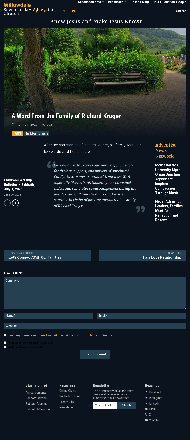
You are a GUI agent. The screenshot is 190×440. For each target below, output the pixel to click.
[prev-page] (7, 204)
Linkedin (154, 405)
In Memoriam (37, 135)
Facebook (155, 394)
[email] (105, 407)
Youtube (154, 422)
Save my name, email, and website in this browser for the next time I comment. (67, 337)
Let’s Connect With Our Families (35, 259)
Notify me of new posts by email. (25, 349)
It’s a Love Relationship (162, 259)
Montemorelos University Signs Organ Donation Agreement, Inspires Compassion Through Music (168, 181)
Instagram (155, 399)
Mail (152, 411)
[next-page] (15, 204)
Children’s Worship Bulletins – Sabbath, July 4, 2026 (19, 186)
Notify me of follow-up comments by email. (31, 344)
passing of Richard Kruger (87, 147)
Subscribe (127, 407)
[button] (181, 10)
